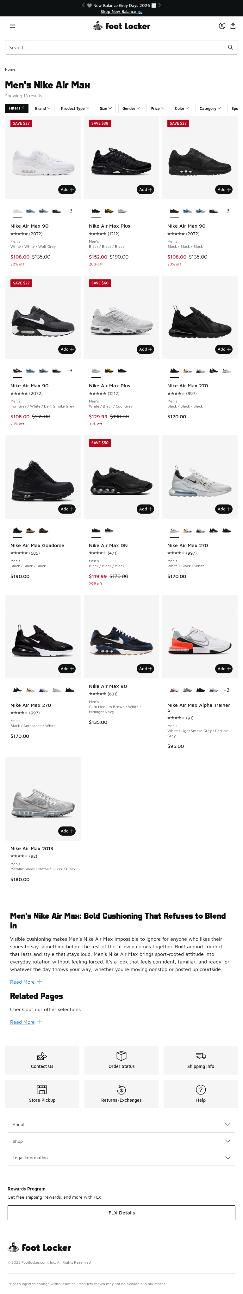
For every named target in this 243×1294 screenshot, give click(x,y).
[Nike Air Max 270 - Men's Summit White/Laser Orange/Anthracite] (187, 371)
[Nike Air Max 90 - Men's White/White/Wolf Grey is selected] (17, 211)
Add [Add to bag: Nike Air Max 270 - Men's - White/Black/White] (224, 508)
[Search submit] (231, 47)
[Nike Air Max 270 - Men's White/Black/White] (226, 371)
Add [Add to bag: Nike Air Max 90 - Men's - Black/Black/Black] (224, 189)
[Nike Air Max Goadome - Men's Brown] (43, 531)
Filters (17, 108)
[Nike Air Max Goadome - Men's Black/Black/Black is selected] (17, 531)
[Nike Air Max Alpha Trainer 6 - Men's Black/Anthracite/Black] (200, 690)
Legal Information (121, 1157)
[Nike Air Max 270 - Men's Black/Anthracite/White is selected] (17, 690)
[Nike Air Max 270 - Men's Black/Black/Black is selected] (174, 371)
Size (106, 108)
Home (10, 69)
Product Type (75, 108)
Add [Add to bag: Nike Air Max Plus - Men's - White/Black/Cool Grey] (145, 349)
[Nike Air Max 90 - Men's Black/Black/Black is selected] (174, 211)
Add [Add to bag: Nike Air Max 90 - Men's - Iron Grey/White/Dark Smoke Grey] (67, 349)
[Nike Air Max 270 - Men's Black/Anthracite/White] (213, 371)
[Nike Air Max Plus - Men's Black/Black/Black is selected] (96, 211)
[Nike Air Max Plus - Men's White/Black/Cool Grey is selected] (96, 371)
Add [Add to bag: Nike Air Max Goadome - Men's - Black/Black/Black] (67, 508)
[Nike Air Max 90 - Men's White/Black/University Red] (56, 211)
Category (210, 108)
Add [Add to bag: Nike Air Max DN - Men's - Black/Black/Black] (145, 508)
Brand (42, 108)
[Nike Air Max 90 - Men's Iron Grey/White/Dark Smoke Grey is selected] (17, 371)
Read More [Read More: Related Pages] (26, 1022)
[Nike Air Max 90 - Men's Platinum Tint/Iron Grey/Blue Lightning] (30, 211)
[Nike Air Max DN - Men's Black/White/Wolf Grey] (109, 531)
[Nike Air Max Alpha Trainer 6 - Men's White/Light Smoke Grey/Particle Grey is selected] (174, 690)
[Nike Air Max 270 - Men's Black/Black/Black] (226, 531)
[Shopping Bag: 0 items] (232, 26)
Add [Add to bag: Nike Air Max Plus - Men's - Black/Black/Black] (145, 189)
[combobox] (121, 47)
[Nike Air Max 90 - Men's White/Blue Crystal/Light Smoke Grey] (43, 211)
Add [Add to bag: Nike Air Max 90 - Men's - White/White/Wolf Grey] (67, 189)
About (121, 1124)
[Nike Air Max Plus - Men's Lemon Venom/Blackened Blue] (109, 211)
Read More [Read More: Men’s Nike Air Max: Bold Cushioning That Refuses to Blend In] (26, 982)
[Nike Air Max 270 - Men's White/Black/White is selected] (174, 531)
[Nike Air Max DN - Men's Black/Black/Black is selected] (96, 531)
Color (182, 108)
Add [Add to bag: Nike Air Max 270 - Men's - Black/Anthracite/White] (67, 668)
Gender (131, 108)
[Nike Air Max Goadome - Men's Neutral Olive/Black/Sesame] (30, 531)
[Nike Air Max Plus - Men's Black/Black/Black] (122, 371)
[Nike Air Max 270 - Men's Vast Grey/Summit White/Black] (200, 371)
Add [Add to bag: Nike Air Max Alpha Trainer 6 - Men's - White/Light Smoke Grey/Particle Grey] (224, 668)
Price (157, 108)
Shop (121, 1141)
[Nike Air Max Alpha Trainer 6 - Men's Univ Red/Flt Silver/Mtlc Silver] (187, 690)
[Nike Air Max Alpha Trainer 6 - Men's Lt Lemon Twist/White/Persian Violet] (213, 690)
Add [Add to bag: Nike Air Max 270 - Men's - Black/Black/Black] (224, 349)
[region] (121, 8)
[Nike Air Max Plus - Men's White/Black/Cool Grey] (122, 211)
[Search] (121, 47)
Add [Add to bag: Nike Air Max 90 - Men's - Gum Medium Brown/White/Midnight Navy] (145, 668)
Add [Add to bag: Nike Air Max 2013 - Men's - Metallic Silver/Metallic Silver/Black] (67, 830)
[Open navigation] (13, 26)
